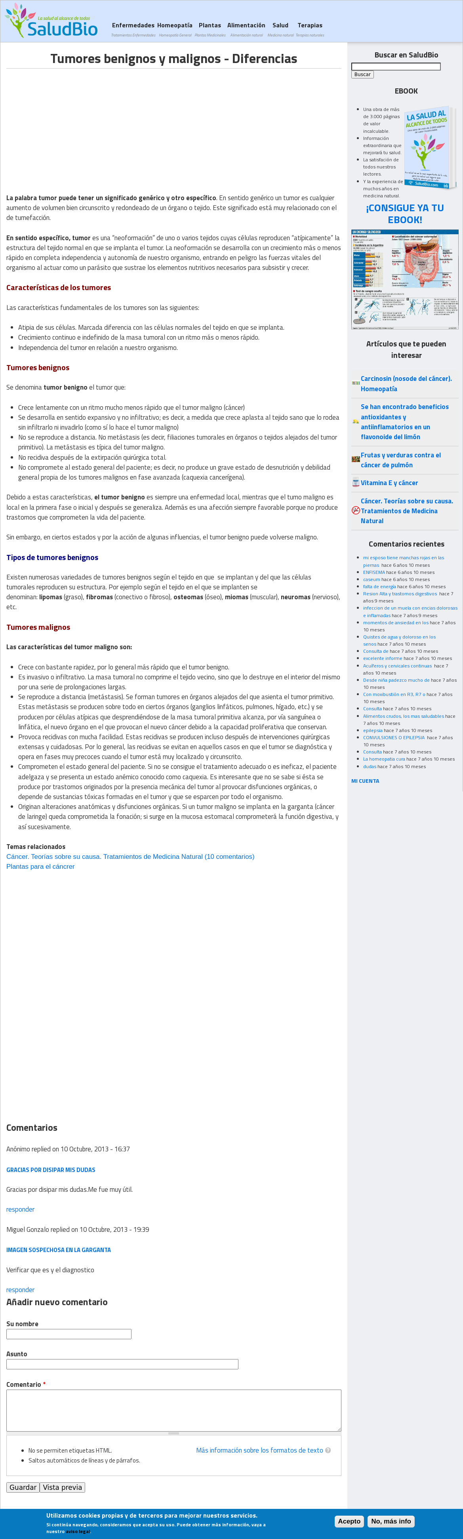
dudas (369, 766)
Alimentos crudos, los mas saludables (403, 716)
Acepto (349, 1521)
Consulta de (376, 651)
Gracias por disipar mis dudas (50, 1169)
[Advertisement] (72, 124)
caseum (371, 579)
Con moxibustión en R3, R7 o (394, 694)
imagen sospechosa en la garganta (58, 1249)
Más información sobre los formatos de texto (259, 1450)
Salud (280, 29)
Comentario (26, 1385)
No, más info (391, 1521)
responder (20, 1209)
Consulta (372, 708)
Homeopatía (174, 29)
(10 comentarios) (229, 856)
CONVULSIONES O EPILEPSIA (394, 737)
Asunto (16, 1354)
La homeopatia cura (384, 759)
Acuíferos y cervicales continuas (398, 665)
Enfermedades (133, 29)
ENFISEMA (374, 572)
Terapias (309, 29)
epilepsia (373, 730)
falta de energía (379, 586)
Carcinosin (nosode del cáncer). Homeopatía (406, 383)
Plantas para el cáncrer (40, 866)
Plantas (209, 29)
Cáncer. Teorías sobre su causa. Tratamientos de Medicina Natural (104, 856)
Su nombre (22, 1324)
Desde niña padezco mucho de (396, 680)
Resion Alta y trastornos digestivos (400, 593)
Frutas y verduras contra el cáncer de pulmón (401, 460)
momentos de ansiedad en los (396, 622)
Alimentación (246, 29)
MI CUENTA (365, 780)
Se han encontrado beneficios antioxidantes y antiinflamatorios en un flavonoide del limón (405, 421)
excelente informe (382, 658)
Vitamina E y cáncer (389, 483)
